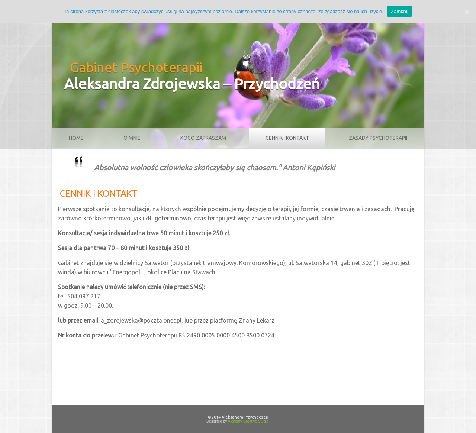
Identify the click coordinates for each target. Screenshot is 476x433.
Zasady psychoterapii (378, 138)
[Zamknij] (466, 11)
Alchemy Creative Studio (248, 421)
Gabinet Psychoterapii (136, 67)
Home (76, 138)
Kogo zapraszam (203, 138)
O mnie (132, 138)
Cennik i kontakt (287, 138)
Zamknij (399, 11)
